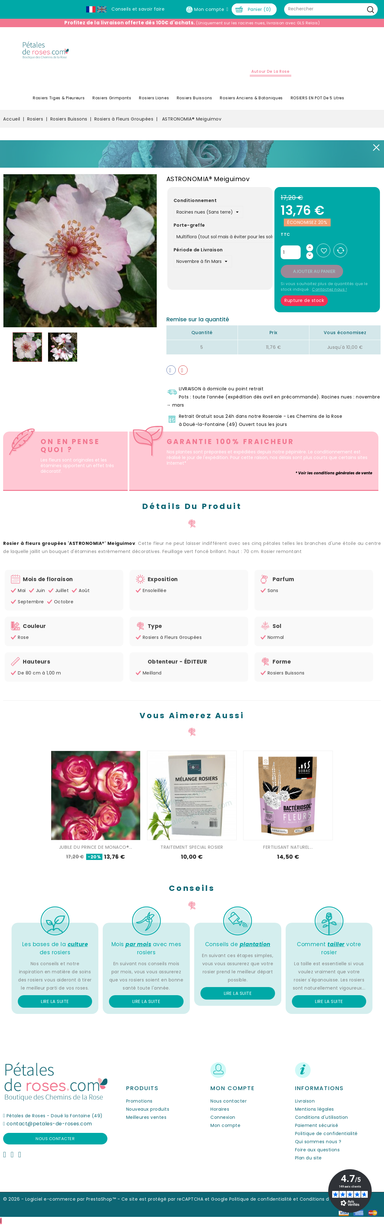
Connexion (222, 1117)
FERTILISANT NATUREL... (288, 847)
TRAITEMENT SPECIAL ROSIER (191, 847)
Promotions (139, 1101)
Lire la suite (55, 1001)
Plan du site (308, 1158)
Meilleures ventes (146, 1117)
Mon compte (225, 1125)
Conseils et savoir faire (138, 9)
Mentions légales (314, 1109)
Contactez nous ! (329, 289)
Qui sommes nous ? (318, 1142)
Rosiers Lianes (154, 98)
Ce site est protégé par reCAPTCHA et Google (174, 1199)
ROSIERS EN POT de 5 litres (317, 98)
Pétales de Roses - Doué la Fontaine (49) (55, 1116)
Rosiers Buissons (194, 98)
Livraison (305, 1101)
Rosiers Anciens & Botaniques (251, 98)
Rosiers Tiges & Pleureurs (59, 98)
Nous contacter (55, 1139)
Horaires (219, 1109)
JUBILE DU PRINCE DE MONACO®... (95, 847)
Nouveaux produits (148, 1109)
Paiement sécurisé (316, 1125)
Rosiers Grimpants (111, 98)
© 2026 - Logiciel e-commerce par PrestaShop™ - (62, 1199)
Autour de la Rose (270, 71)
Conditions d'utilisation (321, 1117)
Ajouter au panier (314, 271)
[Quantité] (291, 252)
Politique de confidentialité (326, 1133)
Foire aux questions (317, 1150)
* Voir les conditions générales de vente (333, 473)
